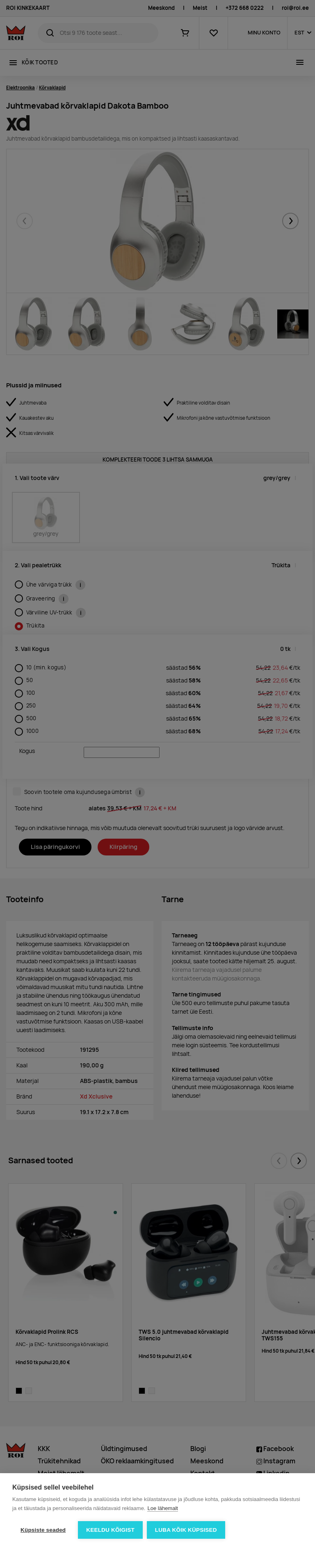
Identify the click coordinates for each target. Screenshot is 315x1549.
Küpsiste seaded (43, 1530)
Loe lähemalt (162, 1508)
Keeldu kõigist (110, 1530)
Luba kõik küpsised (186, 1530)
